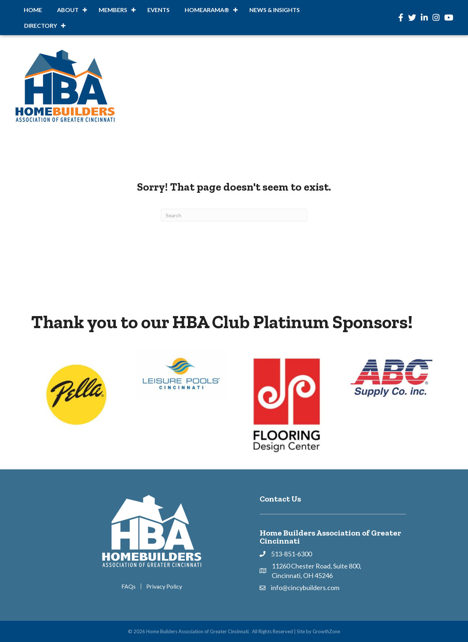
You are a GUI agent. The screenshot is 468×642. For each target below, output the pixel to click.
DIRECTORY (40, 25)
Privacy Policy (164, 586)
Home (33, 9)
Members (113, 9)
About (68, 9)
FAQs (128, 586)
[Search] (234, 215)
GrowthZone (326, 631)
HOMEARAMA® (207, 9)
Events (158, 9)
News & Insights (274, 9)
